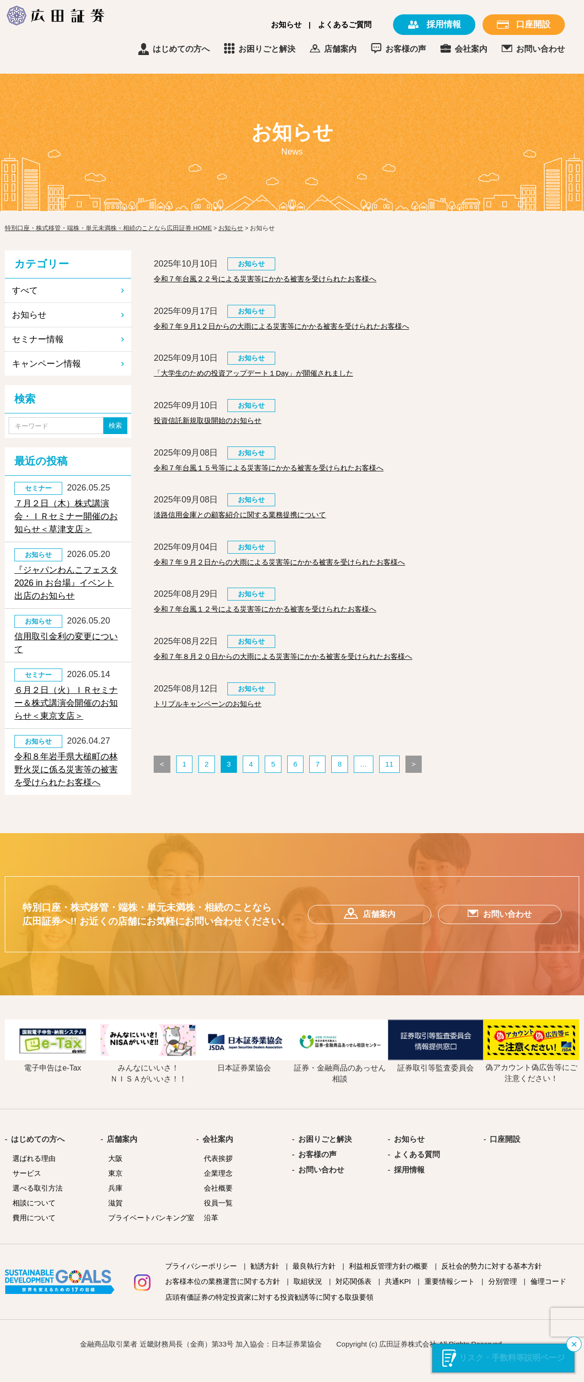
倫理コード (548, 1295)
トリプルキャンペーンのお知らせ (218, 730)
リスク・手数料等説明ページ (512, 1357)
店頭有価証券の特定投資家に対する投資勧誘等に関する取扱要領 (269, 1310)
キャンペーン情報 (46, 363)
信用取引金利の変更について (66, 643)
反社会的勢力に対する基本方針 (491, 1279)
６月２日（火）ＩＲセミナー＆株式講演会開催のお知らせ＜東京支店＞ (66, 703)
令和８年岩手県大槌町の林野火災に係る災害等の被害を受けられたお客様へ (66, 769)
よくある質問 (417, 1168)
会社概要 (218, 1201)
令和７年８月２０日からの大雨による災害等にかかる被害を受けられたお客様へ (309, 680)
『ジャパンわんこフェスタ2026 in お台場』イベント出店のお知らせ (66, 583)
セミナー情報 (38, 339)
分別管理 (502, 1295)
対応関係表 (353, 1295)
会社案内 (540, 49)
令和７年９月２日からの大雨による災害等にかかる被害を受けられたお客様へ (304, 580)
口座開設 (505, 1153)
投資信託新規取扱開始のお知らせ (218, 430)
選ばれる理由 (34, 1171)
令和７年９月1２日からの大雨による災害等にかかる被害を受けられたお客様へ (307, 330)
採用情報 (409, 1183)
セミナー (38, 488)
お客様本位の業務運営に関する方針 (222, 1295)
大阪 (115, 1171)
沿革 (211, 1231)
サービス (26, 1186)
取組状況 (307, 1295)
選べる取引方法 (37, 1201)
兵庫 (115, 1201)
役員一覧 (218, 1216)
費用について (34, 1231)
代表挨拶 (218, 1171)
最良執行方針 (314, 1279)
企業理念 (218, 1186)
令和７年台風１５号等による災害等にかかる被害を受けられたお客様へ (291, 480)
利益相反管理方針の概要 (388, 1279)
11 (389, 792)
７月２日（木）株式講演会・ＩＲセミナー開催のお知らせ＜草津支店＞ (66, 516)
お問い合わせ (321, 1183)
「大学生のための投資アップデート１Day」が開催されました (273, 380)
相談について (34, 1216)
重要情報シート (450, 1295)
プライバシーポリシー (201, 1279)
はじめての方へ (250, 49)
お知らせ (286, 25)
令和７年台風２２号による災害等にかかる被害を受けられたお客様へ (287, 280)
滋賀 (115, 1216)
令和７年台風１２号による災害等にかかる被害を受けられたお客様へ (287, 630)
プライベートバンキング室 (151, 1231)
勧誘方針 (264, 1279)
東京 (115, 1186)
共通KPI (398, 1295)
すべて (25, 290)
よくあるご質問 (344, 25)
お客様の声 (475, 49)
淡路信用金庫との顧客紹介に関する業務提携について (257, 530)
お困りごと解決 (336, 49)
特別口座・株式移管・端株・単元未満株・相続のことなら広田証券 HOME (108, 228)
